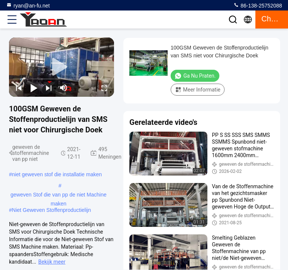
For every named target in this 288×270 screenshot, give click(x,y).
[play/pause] (33, 87)
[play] (61, 67)
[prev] (18, 87)
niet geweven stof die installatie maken (57, 174)
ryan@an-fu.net (28, 5)
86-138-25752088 (257, 5)
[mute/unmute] (63, 87)
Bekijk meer (51, 262)
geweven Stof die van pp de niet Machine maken (58, 195)
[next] (48, 87)
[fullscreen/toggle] (104, 87)
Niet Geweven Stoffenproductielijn (51, 210)
